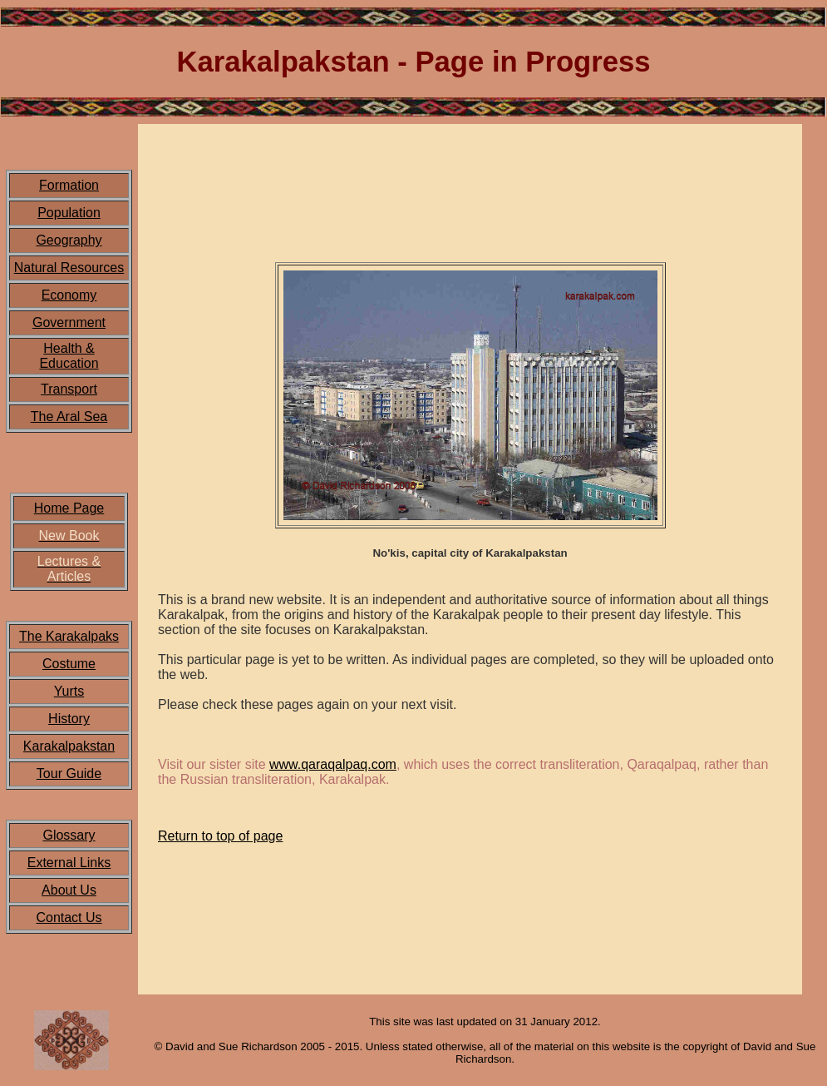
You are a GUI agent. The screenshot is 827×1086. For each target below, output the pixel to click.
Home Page (69, 508)
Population (69, 213)
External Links (69, 862)
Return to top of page (220, 836)
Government (69, 322)
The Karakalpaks (69, 636)
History (69, 719)
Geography (68, 240)
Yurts (69, 691)
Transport (69, 389)
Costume (69, 664)
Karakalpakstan (69, 746)
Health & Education (68, 355)
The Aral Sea (69, 416)
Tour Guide (69, 773)
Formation (69, 185)
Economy (69, 295)
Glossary (68, 835)
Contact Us (68, 917)
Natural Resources (69, 267)
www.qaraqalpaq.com (332, 764)
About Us (69, 890)
